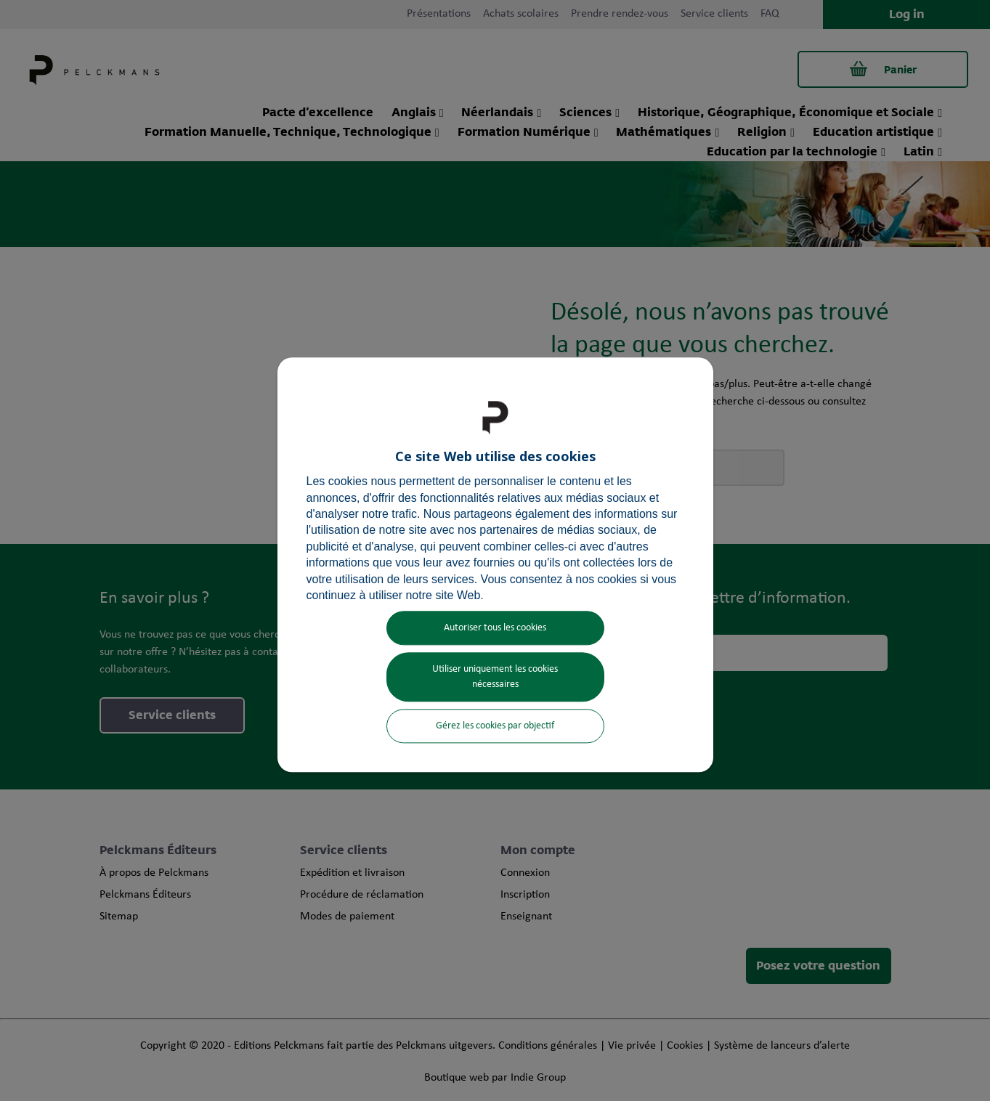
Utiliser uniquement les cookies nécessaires (495, 678)
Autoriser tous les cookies (495, 628)
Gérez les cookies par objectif (495, 726)
